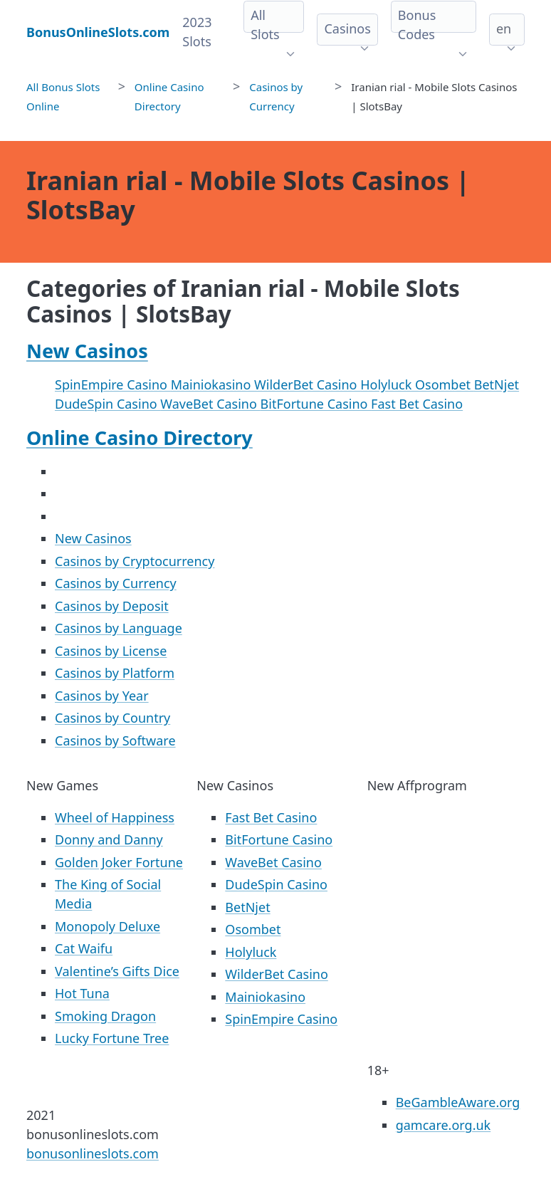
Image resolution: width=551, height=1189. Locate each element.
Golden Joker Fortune (119, 862)
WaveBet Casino (210, 403)
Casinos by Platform (114, 672)
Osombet (444, 384)
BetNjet (496, 384)
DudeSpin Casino (107, 403)
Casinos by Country (112, 717)
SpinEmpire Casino (113, 384)
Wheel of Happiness (114, 817)
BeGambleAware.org (458, 1102)
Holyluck (387, 384)
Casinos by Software (115, 740)
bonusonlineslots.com (92, 1153)
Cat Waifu (83, 948)
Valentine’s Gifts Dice (117, 971)
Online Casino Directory (139, 437)
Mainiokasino (212, 384)
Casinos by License (111, 650)
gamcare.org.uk (443, 1124)
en (503, 28)
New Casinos (87, 350)
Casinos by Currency (116, 583)
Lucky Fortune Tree (112, 1038)
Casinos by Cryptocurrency (134, 561)
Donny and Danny (109, 839)
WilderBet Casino (307, 384)
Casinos (347, 28)
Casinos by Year (102, 695)
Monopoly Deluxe (107, 926)
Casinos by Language (118, 628)
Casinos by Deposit (112, 605)
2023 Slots (196, 32)
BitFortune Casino (316, 403)
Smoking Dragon (105, 1016)
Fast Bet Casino (417, 403)
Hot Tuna (82, 993)
